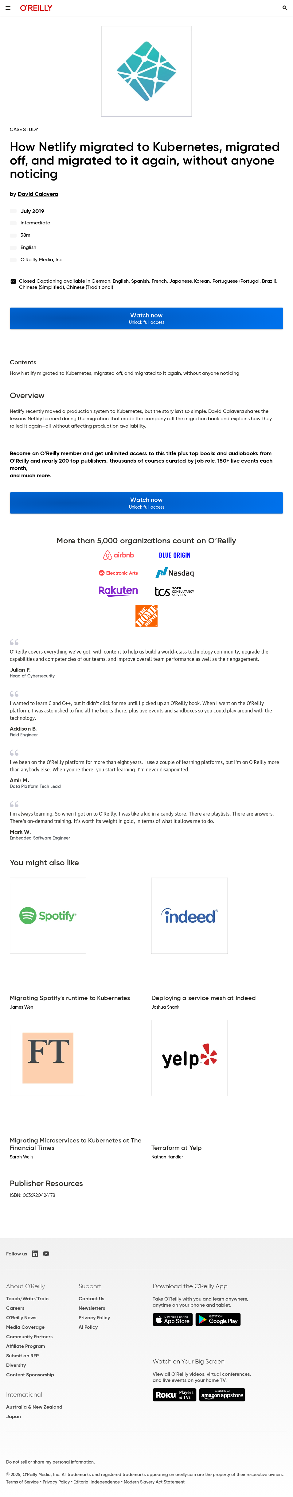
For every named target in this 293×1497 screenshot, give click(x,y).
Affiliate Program (25, 1346)
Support (90, 1286)
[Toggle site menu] (8, 8)
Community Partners (29, 1336)
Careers (15, 1308)
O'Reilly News (21, 1317)
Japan (13, 1416)
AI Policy (88, 1327)
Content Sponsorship (30, 1374)
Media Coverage (25, 1327)
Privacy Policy (94, 1317)
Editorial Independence (96, 1482)
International (24, 1394)
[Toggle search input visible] (285, 8)
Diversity (16, 1365)
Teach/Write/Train (27, 1298)
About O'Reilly (25, 1286)
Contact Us (91, 1298)
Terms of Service (22, 1482)
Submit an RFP (22, 1355)
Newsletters (92, 1308)
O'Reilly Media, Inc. (42, 259)
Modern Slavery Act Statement (154, 1482)
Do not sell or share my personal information (50, 1462)
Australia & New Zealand (34, 1407)
